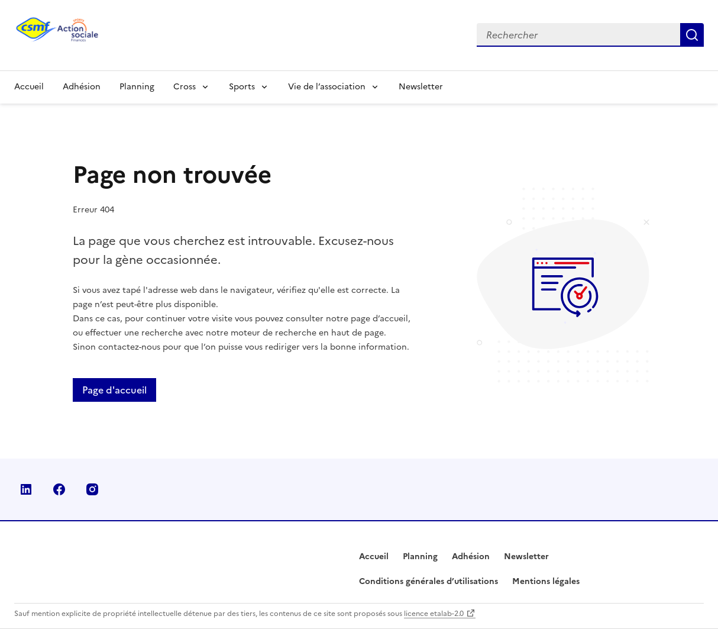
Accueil (29, 86)
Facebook (59, 489)
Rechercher (692, 35)
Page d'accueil (114, 390)
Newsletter (421, 86)
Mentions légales (546, 581)
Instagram (92, 489)
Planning (136, 86)
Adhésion (82, 86)
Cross (184, 86)
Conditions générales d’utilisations (428, 581)
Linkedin (26, 489)
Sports (242, 86)
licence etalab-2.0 (434, 613)
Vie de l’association (327, 86)
